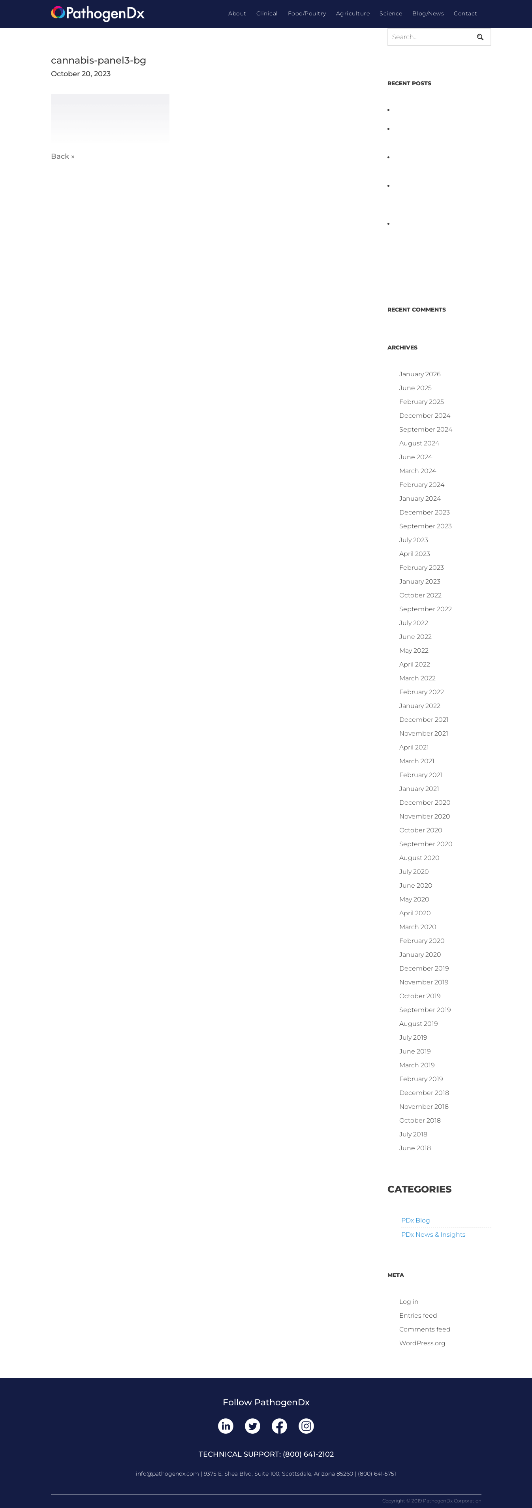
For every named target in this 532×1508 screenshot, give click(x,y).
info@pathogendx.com (167, 1473)
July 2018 (413, 1134)
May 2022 (414, 650)
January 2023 (419, 581)
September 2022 (425, 609)
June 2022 (415, 636)
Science (391, 13)
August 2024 (419, 443)
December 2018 (424, 1093)
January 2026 (420, 374)
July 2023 (413, 540)
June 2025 (415, 388)
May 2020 (414, 899)
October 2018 (420, 1120)
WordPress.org (422, 1343)
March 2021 (416, 761)
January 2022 (419, 706)
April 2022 (414, 664)
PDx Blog (415, 1220)
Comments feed (425, 1329)
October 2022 (420, 595)
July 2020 (414, 871)
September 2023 (425, 526)
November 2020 (424, 816)
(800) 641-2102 (308, 1454)
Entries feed (418, 1315)
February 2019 (421, 1079)
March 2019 (417, 1065)
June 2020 (415, 885)
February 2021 (421, 775)
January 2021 (419, 788)
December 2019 (424, 968)
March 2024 (417, 471)
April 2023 (414, 554)
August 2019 (418, 1023)
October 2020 (420, 830)
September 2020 (426, 844)
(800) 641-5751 (377, 1473)
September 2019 (425, 1010)
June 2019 (415, 1051)
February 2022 (421, 692)
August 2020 (419, 858)
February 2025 (421, 402)
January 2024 (420, 498)
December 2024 (424, 415)
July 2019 (413, 1037)
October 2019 (420, 996)
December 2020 (425, 802)
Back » (63, 156)
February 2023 (421, 567)
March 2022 (417, 678)
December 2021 (424, 719)
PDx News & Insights (433, 1234)
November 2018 (424, 1106)
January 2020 (420, 954)
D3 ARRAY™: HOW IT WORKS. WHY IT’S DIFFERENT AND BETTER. (438, 167)
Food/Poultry (307, 13)
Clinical (267, 13)
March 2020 (417, 927)
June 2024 (415, 457)
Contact (465, 13)
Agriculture (353, 13)
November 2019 (424, 982)
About (237, 13)
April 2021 (414, 747)
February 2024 (421, 484)
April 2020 (415, 913)
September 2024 (425, 429)
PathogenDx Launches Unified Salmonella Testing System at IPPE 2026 (429, 138)
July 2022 (413, 623)
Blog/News (428, 13)
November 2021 (423, 733)
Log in (409, 1301)
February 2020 (422, 941)
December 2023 (424, 512)
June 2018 (415, 1148)
